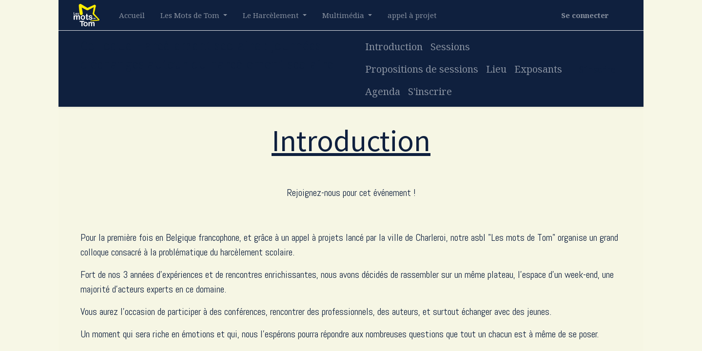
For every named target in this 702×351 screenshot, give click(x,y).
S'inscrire (597, 69)
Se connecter (585, 15)
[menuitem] (132, 15)
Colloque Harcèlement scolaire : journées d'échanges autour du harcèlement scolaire (206, 54)
